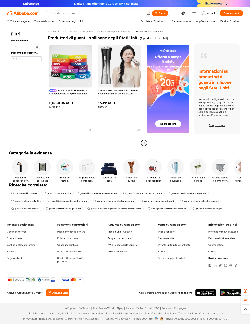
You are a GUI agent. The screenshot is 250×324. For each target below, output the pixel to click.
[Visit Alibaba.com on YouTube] (230, 265)
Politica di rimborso (67, 238)
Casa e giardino (69, 31)
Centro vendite (166, 238)
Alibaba (52, 31)
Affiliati (161, 251)
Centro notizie (216, 244)
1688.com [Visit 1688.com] (84, 308)
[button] (148, 13)
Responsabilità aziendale (221, 238)
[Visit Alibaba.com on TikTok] (236, 265)
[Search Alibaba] (97, 13)
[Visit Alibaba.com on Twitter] (220, 265)
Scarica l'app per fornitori (171, 258)
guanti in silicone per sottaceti (157, 201)
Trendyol (166, 308)
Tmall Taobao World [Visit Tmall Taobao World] (103, 308)
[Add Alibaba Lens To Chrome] (57, 292)
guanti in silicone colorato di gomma (142, 193)
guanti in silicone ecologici (207, 208)
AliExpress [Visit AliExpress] (70, 308)
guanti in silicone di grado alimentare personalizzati (114, 208)
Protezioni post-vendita (69, 251)
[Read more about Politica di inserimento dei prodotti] (84, 313)
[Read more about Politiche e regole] (37, 313)
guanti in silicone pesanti (25, 208)
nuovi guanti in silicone (24, 193)
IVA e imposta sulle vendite (122, 244)
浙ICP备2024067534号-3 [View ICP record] (213, 318)
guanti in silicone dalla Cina (26, 201)
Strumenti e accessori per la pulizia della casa (107, 31)
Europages (180, 308)
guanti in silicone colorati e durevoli (199, 201)
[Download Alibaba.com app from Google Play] (231, 292)
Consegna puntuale (67, 244)
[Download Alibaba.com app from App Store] (205, 292)
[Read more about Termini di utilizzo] (187, 313)
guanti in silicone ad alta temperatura (113, 201)
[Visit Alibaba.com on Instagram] (225, 265)
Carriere (212, 251)
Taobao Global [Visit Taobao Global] (144, 308)
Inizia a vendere (166, 231)
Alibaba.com (185, 292)
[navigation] (26, 87)
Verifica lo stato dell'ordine (21, 244)
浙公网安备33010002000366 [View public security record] (181, 318)
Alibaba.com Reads (118, 251)
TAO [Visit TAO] (157, 308)
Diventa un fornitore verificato (174, 244)
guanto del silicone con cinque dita (187, 193)
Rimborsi (11, 251)
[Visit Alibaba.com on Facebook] (209, 265)
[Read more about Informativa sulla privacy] (162, 313)
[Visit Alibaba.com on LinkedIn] (215, 265)
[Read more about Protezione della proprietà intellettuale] (126, 313)
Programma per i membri (121, 238)
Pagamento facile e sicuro (71, 231)
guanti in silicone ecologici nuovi (63, 208)
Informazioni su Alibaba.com (223, 231)
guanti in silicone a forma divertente (67, 201)
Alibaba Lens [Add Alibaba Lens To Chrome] (24, 292)
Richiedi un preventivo (120, 231)
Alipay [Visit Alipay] (120, 308)
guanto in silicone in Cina (57, 193)
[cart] (194, 13)
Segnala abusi (14, 258)
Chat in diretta (14, 238)
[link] (245, 290)
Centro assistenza (16, 231)
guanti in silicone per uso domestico (97, 193)
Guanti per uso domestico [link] (150, 31)
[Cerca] (160, 13)
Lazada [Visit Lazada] (130, 308)
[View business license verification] (156, 319)
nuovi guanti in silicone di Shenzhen (167, 208)
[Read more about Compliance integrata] (210, 313)
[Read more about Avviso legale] (56, 313)
